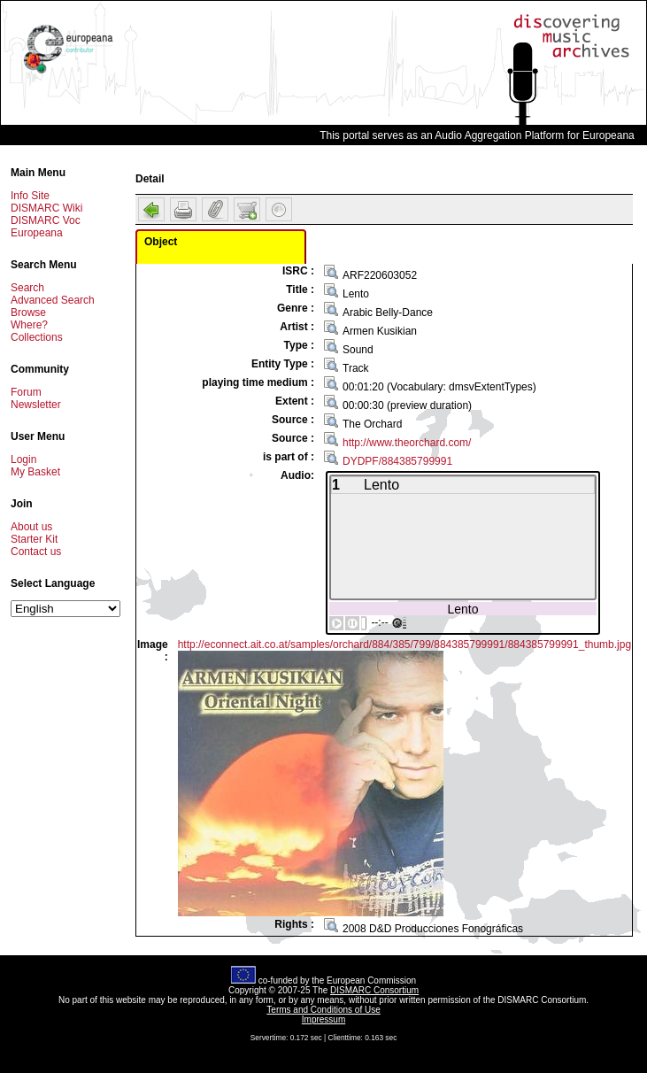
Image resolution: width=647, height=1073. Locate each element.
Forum (26, 392)
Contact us (36, 551)
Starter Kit (34, 539)
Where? (29, 325)
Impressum (323, 1019)
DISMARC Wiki (46, 208)
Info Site (30, 195)
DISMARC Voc (46, 220)
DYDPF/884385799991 (397, 461)
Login (23, 459)
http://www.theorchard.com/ (407, 442)
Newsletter (36, 404)
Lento (462, 608)
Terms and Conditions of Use (323, 1010)
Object (160, 241)
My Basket (35, 472)
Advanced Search (53, 300)
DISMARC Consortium (374, 990)
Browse (28, 312)
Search (27, 288)
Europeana (37, 233)
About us (31, 527)
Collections (37, 337)
